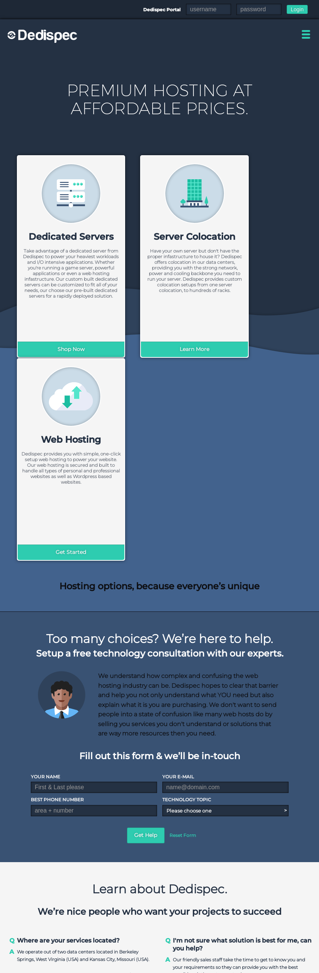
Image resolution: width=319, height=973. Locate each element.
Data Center (142, 906)
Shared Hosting (234, 898)
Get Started (260, 349)
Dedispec (43, 36)
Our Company (144, 898)
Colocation (272, 906)
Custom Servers (190, 906)
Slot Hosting (273, 914)
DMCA (247, 966)
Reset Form (182, 632)
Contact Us (141, 914)
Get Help (145, 631)
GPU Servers (187, 931)
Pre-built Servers (191, 914)
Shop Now (59, 349)
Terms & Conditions (209, 966)
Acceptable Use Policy (286, 966)
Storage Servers (190, 923)
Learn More (159, 349)
